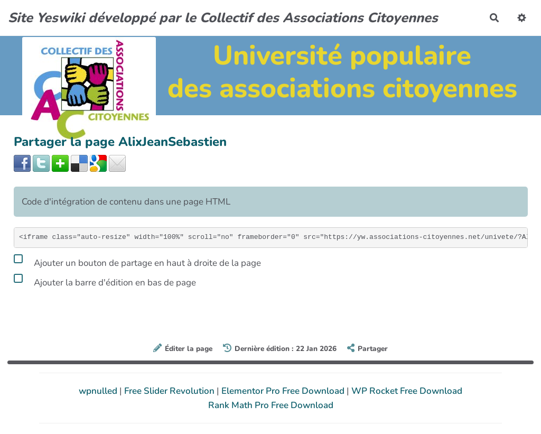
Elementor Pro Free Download (284, 391)
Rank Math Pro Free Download (270, 405)
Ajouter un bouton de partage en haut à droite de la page (137, 261)
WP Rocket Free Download (406, 391)
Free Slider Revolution (170, 391)
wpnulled (99, 391)
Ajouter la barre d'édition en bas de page (105, 281)
